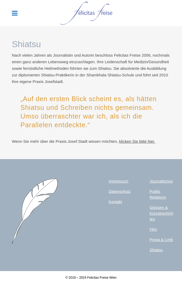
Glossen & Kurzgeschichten (161, 213)
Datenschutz (120, 191)
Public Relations (158, 194)
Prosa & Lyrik (161, 239)
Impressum (118, 181)
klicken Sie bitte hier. (137, 141)
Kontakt (115, 201)
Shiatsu (156, 250)
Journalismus (161, 181)
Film (153, 229)
